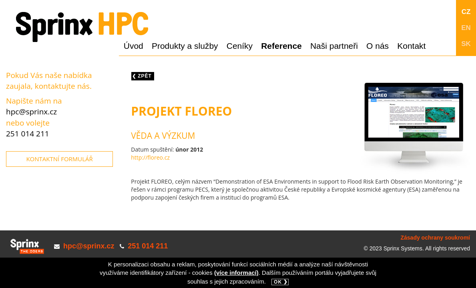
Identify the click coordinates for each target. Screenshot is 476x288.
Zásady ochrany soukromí (435, 237)
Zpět (145, 76)
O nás (377, 45)
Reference (281, 45)
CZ (466, 12)
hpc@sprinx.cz (31, 111)
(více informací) (236, 272)
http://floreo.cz (150, 157)
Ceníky (240, 45)
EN (466, 28)
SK (466, 44)
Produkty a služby (185, 45)
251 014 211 (27, 133)
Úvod (133, 45)
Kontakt (411, 45)
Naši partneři (334, 45)
